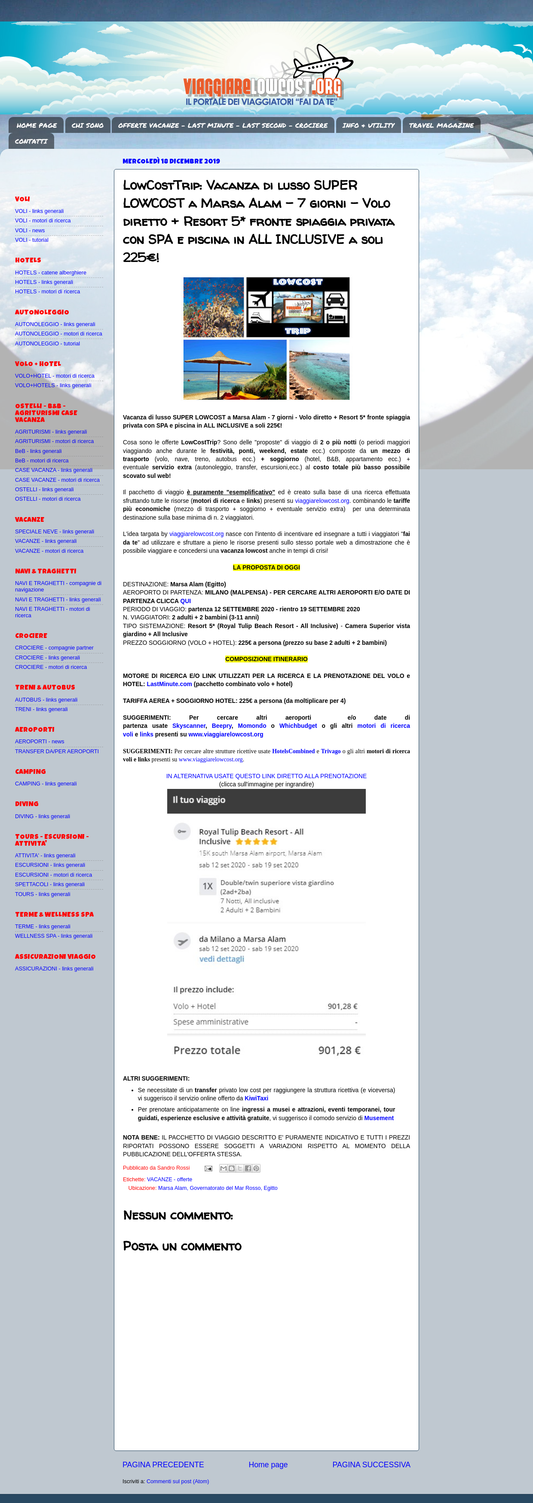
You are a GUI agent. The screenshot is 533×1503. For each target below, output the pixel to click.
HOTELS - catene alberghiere (50, 273)
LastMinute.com (169, 684)
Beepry (222, 725)
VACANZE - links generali (46, 541)
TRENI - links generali (41, 709)
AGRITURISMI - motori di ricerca (54, 441)
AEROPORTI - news (39, 742)
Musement (379, 1118)
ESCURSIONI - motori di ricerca (53, 875)
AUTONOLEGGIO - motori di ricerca (58, 334)
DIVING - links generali (42, 816)
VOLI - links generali (39, 211)
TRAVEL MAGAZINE (441, 125)
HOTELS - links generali (44, 282)
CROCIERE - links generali (47, 658)
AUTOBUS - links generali (46, 700)
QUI (185, 601)
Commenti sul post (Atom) (178, 1481)
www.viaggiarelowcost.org (226, 734)
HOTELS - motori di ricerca (47, 292)
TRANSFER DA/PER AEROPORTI (57, 751)
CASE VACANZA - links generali (53, 470)
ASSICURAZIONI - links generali (54, 969)
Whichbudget (298, 725)
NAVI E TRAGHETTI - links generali (58, 600)
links (146, 734)
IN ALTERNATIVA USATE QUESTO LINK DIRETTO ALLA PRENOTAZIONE (266, 776)
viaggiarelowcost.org (322, 500)
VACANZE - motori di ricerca (49, 551)
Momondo (252, 725)
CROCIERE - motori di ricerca (51, 667)
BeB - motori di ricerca (42, 461)
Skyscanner (188, 725)
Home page (268, 1464)
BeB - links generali (38, 451)
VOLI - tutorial (32, 240)
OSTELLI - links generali (44, 490)
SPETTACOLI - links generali (50, 884)
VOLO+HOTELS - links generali (53, 385)
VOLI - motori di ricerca (42, 221)
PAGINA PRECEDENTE (163, 1464)
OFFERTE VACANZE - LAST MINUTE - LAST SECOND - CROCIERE (223, 125)
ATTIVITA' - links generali (45, 856)
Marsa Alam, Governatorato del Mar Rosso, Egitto (218, 1188)
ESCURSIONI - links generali (50, 865)
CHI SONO (88, 125)
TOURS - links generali (42, 894)
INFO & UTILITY (368, 125)
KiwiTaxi (256, 1098)
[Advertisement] (65, 168)
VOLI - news (30, 231)
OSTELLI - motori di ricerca (48, 499)
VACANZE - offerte (169, 1180)
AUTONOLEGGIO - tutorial (47, 344)
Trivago (331, 751)
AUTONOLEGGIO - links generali (55, 324)
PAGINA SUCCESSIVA (371, 1464)
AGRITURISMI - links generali (51, 432)
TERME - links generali (42, 927)
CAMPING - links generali (46, 784)
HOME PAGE (37, 125)
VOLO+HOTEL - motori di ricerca (55, 376)
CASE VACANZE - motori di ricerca (57, 480)
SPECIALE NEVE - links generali (54, 532)
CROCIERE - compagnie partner (54, 648)
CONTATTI (31, 141)
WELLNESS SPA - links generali (53, 936)
